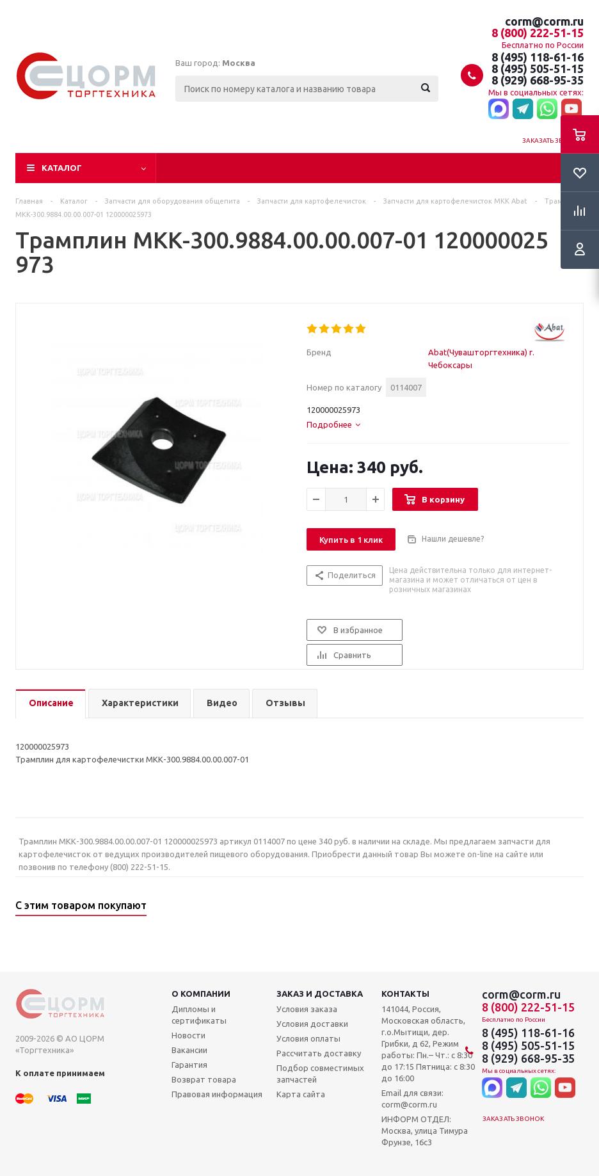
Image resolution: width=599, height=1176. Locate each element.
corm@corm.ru (544, 21)
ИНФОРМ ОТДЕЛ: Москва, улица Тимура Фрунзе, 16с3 (424, 1131)
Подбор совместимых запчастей (320, 1073)
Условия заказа (306, 1008)
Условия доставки (312, 1023)
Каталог (62, 167)
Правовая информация (217, 1094)
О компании (201, 993)
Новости (188, 1035)
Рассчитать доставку (318, 1053)
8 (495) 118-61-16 (537, 57)
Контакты (405, 993)
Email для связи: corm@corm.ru (412, 1098)
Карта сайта (300, 1094)
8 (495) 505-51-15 (537, 68)
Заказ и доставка (319, 993)
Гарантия (189, 1064)
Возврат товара (204, 1079)
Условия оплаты (308, 1038)
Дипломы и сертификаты (199, 1014)
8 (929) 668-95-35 (537, 80)
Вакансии (189, 1049)
